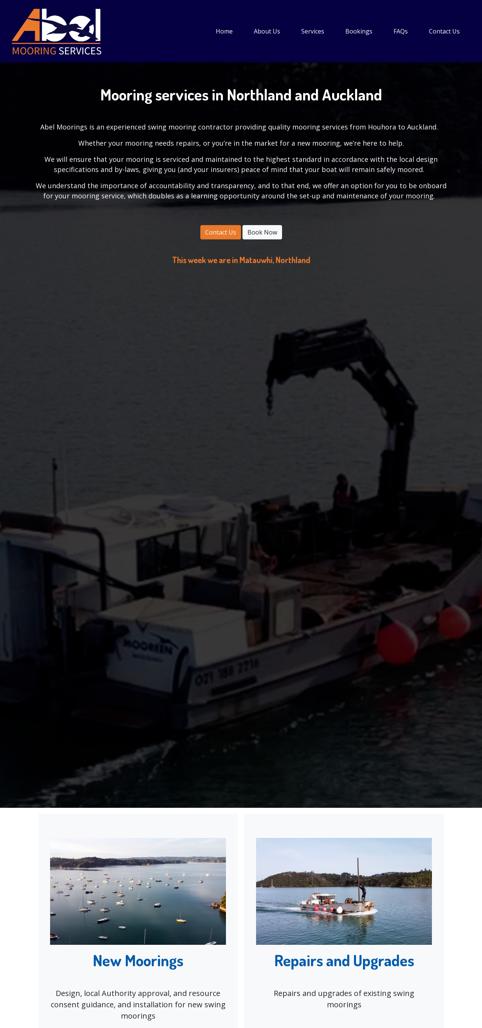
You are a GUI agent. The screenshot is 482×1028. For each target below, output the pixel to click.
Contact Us (444, 31)
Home (224, 31)
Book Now (262, 232)
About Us (267, 31)
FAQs (401, 31)
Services (312, 31)
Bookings (358, 31)
